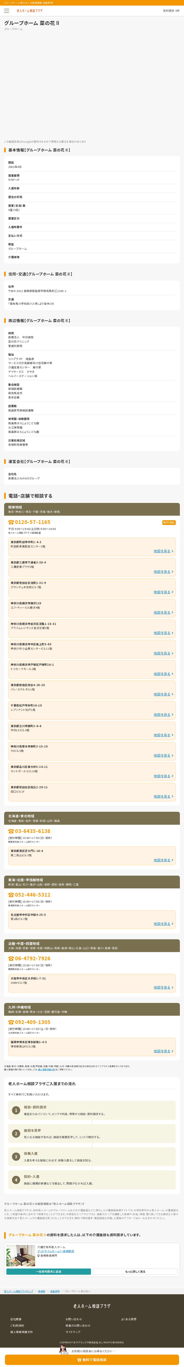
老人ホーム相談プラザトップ (18, 1291)
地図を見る (162, 550)
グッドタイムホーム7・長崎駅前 (55, 1251)
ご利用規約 (17, 1325)
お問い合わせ (74, 1319)
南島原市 (55, 1291)
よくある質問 (129, 1319)
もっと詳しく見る (135, 1271)
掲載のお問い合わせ (78, 1325)
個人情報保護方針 (46, 1069)
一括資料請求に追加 (48, 1271)
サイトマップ (73, 1332)
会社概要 (16, 1319)
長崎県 (41, 1291)
